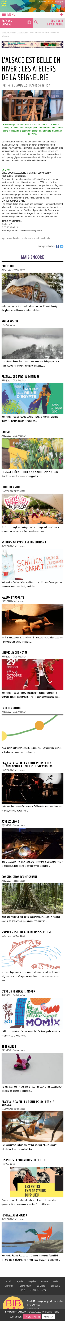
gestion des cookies (38, 1290)
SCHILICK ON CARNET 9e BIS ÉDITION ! (24, 542)
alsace (9, 238)
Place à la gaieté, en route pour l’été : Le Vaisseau (28, 1103)
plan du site (55, 1286)
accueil (8, 1281)
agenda (20, 1281)
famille (24, 238)
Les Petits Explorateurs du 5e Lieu (24, 1160)
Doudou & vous (11, 487)
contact (56, 1281)
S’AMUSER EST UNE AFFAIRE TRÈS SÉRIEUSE (26, 932)
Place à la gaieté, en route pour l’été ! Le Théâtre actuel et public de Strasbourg (28, 765)
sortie (30, 238)
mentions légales (25, 1286)
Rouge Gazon (10, 321)
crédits (22, 1290)
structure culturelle (42, 238)
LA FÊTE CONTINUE (12, 708)
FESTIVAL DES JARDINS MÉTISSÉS (20, 377)
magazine (32, 1281)
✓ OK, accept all (32, 1317)
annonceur (9, 1286)
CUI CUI (6, 432)
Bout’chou (8, 266)
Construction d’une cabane (19, 877)
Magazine (11, 32)
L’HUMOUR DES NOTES (14, 653)
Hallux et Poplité (13, 597)
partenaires (41, 1286)
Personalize (48, 1317)
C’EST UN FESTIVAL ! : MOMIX (18, 991)
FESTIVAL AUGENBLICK (14, 1215)
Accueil (4, 32)
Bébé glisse (9, 1046)
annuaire (44, 1281)
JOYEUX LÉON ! (10, 821)
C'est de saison (22, 32)
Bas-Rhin (16, 238)
